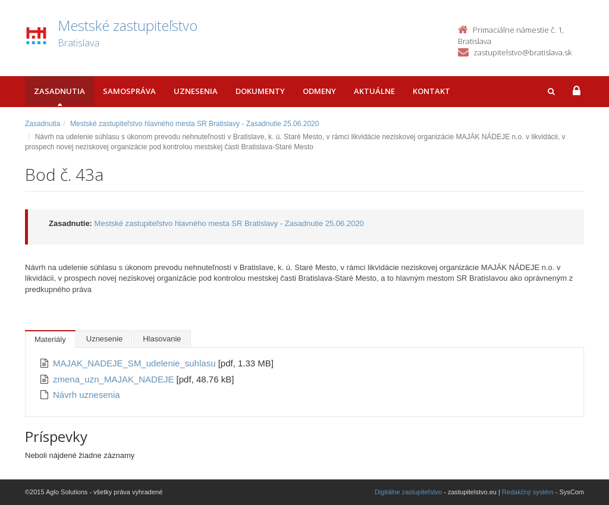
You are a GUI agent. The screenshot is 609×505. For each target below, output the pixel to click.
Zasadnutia (59, 91)
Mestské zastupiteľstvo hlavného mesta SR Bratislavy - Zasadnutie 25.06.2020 (194, 124)
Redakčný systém (528, 491)
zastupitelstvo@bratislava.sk (522, 52)
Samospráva (129, 91)
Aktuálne (374, 91)
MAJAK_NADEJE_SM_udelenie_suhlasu (135, 363)
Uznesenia (196, 91)
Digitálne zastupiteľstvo (408, 491)
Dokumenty (260, 91)
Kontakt (431, 91)
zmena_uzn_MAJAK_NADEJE (115, 379)
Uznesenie (104, 338)
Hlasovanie (162, 338)
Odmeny (319, 91)
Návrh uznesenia (86, 395)
